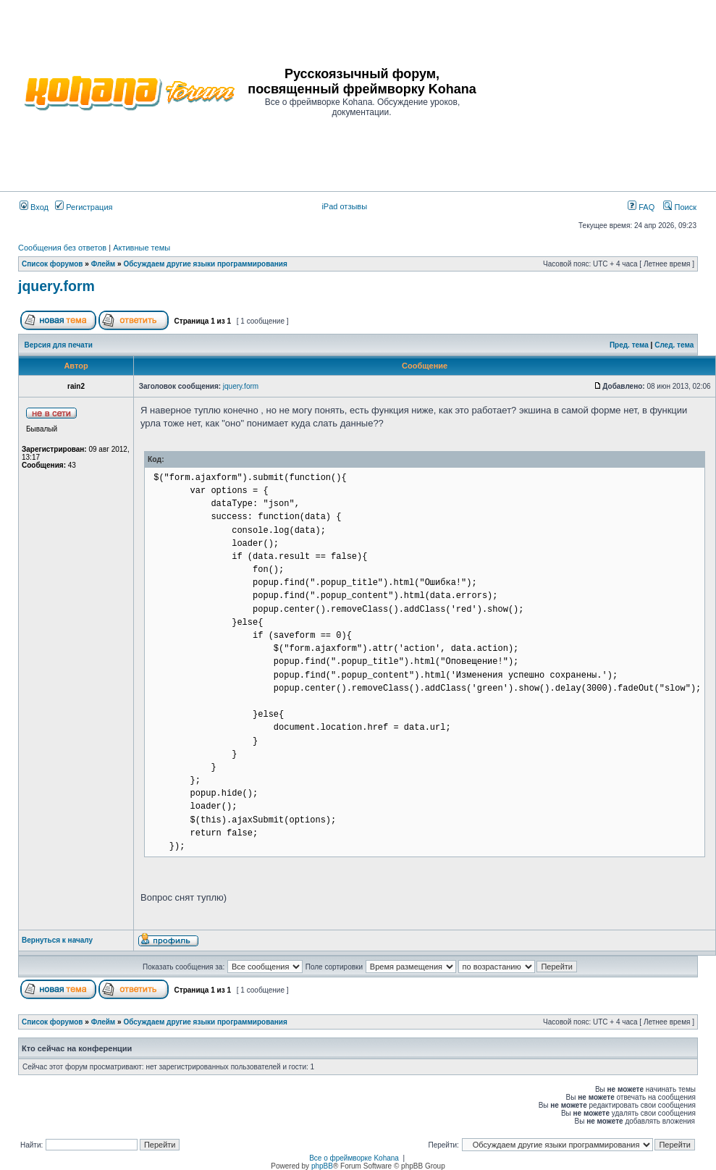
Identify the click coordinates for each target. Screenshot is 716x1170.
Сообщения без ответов (62, 247)
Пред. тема (629, 345)
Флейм (103, 264)
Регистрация (83, 207)
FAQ (641, 207)
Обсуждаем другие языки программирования (205, 264)
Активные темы (141, 247)
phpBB (322, 1166)
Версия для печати (59, 345)
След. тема (674, 345)
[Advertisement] (591, 91)
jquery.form (56, 286)
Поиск (679, 207)
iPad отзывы (344, 206)
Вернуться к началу (57, 940)
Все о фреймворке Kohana (354, 1158)
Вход (34, 207)
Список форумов (52, 264)
